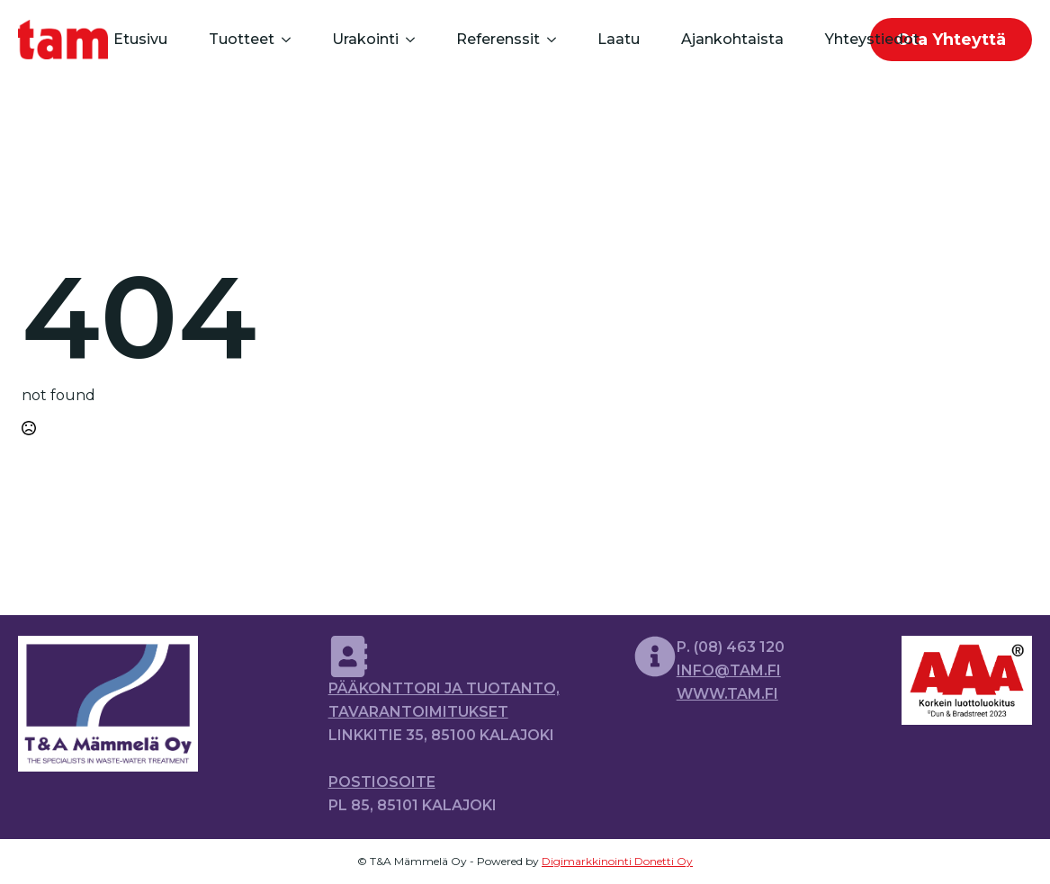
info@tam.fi (729, 670)
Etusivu (140, 39)
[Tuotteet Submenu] (284, 39)
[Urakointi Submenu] (409, 39)
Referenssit (498, 39)
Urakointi (365, 39)
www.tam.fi (727, 693)
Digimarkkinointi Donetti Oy (617, 861)
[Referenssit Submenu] (550, 39)
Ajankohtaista (732, 39)
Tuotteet (241, 39)
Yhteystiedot (872, 39)
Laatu (618, 39)
